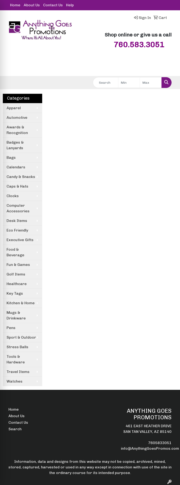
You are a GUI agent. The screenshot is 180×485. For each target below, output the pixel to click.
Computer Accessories (18, 208)
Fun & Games (18, 264)
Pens (11, 328)
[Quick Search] (105, 82)
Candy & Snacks (21, 176)
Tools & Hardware (16, 359)
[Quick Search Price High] (151, 82)
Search (15, 429)
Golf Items (16, 274)
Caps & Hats (17, 186)
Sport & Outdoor (21, 337)
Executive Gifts (20, 240)
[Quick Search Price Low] (129, 82)
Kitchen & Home (21, 303)
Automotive (17, 117)
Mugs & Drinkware (16, 315)
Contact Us (53, 5)
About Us (32, 5)
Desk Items (17, 220)
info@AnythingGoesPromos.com (150, 448)
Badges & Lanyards (15, 145)
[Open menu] (170, 69)
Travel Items (18, 371)
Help (70, 5)
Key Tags (15, 293)
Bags (11, 157)
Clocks (13, 196)
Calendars (16, 167)
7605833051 (160, 443)
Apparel (14, 108)
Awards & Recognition (17, 130)
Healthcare (17, 284)
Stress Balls (17, 347)
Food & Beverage (15, 252)
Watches (14, 381)
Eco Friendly (17, 230)
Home (15, 5)
